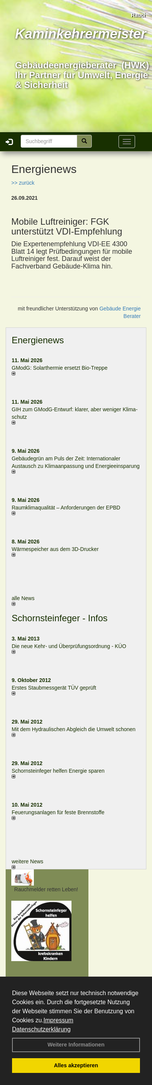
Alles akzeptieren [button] (76, 1065)
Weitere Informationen (76, 1045)
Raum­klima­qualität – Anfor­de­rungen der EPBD (66, 508)
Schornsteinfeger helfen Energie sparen (58, 771)
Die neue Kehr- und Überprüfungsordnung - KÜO (69, 646)
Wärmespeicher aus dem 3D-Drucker (55, 549)
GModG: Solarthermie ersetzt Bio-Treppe (60, 368)
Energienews (38, 340)
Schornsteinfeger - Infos (60, 618)
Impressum (58, 1020)
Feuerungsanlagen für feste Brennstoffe (58, 812)
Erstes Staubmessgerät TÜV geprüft (54, 688)
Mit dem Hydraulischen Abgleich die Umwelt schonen (73, 729)
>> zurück (22, 183)
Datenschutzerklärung (41, 1029)
